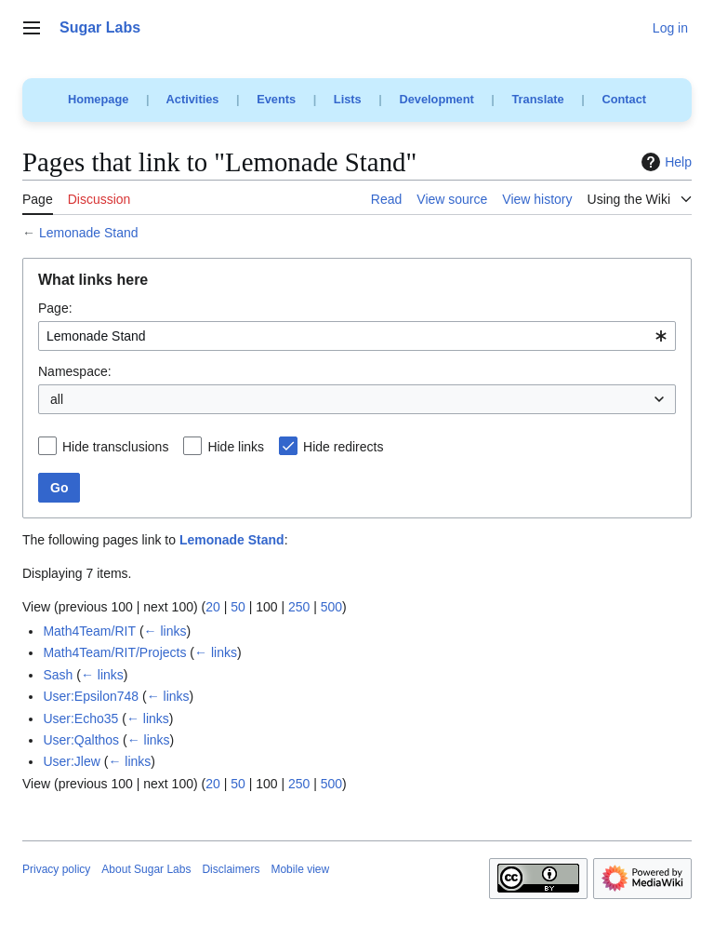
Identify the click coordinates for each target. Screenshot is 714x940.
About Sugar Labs (146, 869)
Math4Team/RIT (89, 631)
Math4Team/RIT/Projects (114, 652)
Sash (58, 674)
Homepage (98, 99)
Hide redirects (343, 446)
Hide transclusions (115, 446)
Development (436, 99)
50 (238, 606)
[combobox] (357, 336)
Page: (55, 308)
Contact (624, 99)
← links (165, 631)
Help (664, 162)
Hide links (235, 446)
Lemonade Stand (89, 232)
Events (276, 99)
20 (212, 606)
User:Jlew (71, 761)
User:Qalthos (81, 739)
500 (331, 606)
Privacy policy (56, 869)
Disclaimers (230, 869)
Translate (538, 99)
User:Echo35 (80, 718)
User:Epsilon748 (91, 696)
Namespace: (75, 371)
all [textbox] (56, 399)
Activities (192, 99)
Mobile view (300, 869)
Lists (348, 99)
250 (299, 606)
